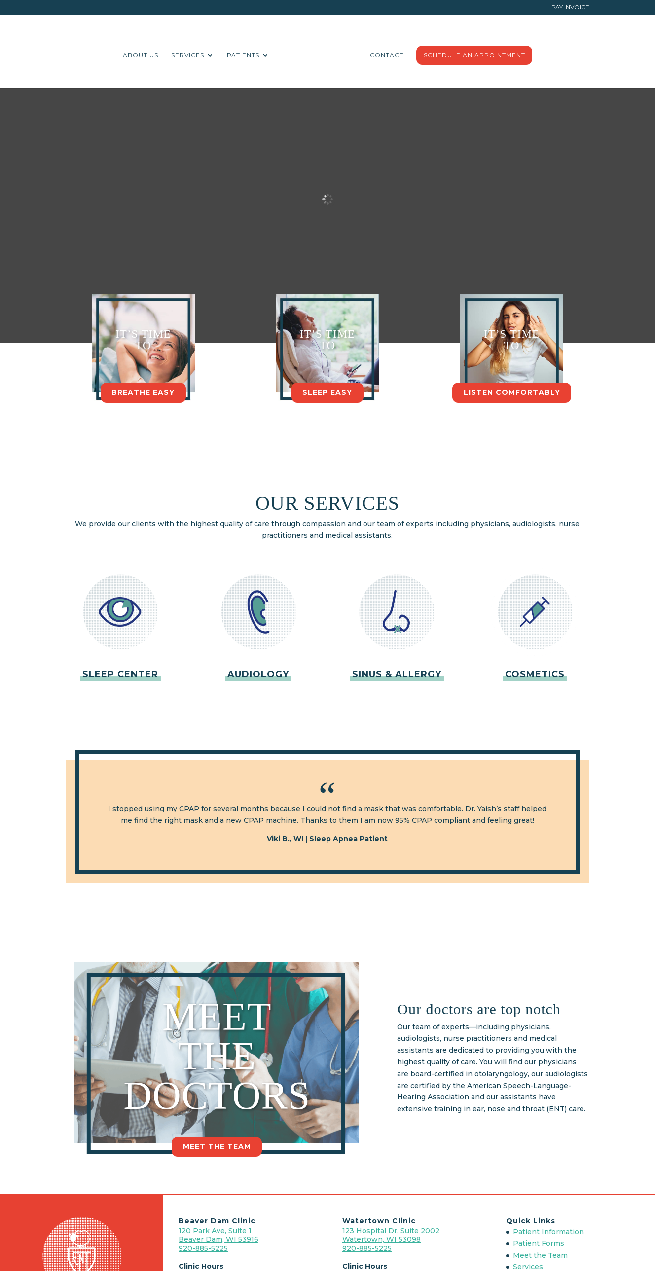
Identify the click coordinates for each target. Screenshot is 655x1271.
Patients (281, 53)
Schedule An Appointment (436, 53)
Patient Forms (538, 1243)
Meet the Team (217, 1146)
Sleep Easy (327, 392)
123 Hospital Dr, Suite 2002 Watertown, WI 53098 (390, 1235)
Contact (348, 53)
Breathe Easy (143, 392)
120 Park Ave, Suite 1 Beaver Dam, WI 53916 (218, 1235)
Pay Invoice (570, 7)
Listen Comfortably (512, 392)
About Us (179, 53)
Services (226, 53)
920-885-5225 (203, 1248)
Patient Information (548, 1231)
